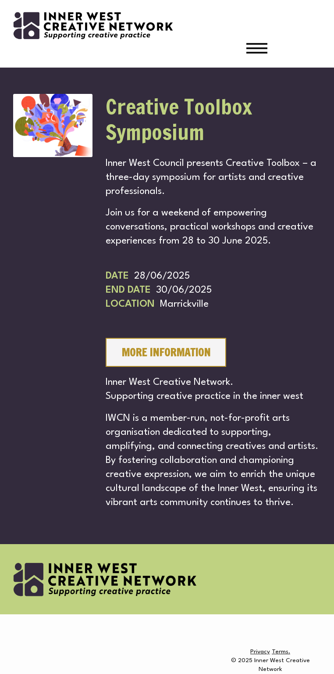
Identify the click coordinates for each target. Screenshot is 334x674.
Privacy (260, 652)
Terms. (281, 652)
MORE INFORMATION (165, 352)
